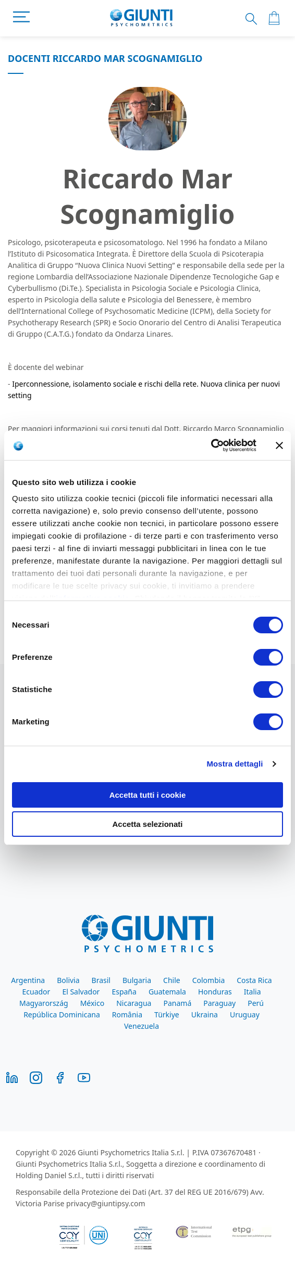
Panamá (177, 1003)
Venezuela (141, 1026)
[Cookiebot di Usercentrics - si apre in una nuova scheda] (210, 445)
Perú (256, 1003)
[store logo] (141, 18)
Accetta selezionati (147, 824)
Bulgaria (136, 980)
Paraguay (219, 1003)
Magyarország (43, 1003)
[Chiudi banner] (279, 445)
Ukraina (204, 1014)
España (124, 992)
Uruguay (245, 1014)
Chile (171, 980)
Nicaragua (133, 1003)
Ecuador (36, 992)
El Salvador (81, 992)
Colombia (208, 980)
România (127, 1014)
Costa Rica (254, 980)
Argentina (28, 980)
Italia (252, 992)
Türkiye (166, 1014)
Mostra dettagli (234, 763)
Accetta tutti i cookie (147, 794)
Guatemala (167, 992)
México (92, 1003)
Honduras (215, 992)
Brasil (101, 980)
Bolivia (68, 980)
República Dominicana (61, 1014)
